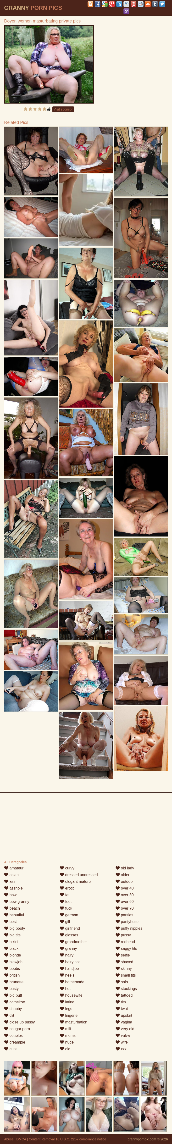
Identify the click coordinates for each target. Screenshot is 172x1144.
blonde (12, 955)
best (10, 922)
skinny (124, 969)
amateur (13, 868)
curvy (67, 868)
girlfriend (70, 928)
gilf (65, 922)
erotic (67, 888)
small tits (126, 975)
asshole (13, 888)
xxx (121, 1049)
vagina (124, 1022)
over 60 (125, 902)
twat (122, 1009)
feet (66, 902)
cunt (10, 1049)
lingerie (69, 1015)
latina (67, 1002)
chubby (13, 1009)
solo (122, 982)
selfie (123, 955)
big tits (12, 935)
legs (66, 1009)
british (12, 975)
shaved (124, 962)
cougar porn (17, 1029)
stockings (126, 989)
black (11, 948)
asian (11, 875)
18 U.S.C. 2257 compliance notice (80, 1139)
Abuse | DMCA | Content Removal (29, 1139)
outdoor (125, 881)
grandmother (73, 942)
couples (13, 1035)
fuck (66, 908)
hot (65, 989)
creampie (14, 1042)
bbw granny (16, 902)
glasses (69, 935)
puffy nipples (129, 928)
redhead (125, 942)
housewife (71, 995)
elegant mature (75, 881)
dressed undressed (79, 875)
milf (65, 1029)
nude (67, 1042)
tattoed (124, 995)
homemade (72, 982)
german (69, 915)
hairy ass (70, 962)
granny (68, 948)
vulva (123, 1035)
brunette (13, 982)
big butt (13, 995)
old (65, 1049)
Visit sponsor (63, 109)
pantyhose (127, 922)
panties (124, 915)
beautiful (14, 915)
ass (9, 881)
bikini (11, 942)
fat (64, 895)
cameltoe (14, 1002)
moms (68, 1035)
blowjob (13, 962)
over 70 (125, 908)
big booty (14, 928)
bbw (10, 895)
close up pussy (19, 1022)
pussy (123, 935)
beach (12, 908)
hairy (66, 955)
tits (121, 1002)
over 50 (125, 895)
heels (67, 975)
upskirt (124, 1015)
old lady (125, 868)
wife (122, 1042)
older (122, 875)
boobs (12, 969)
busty (11, 989)
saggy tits (126, 948)
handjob (69, 969)
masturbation (73, 1022)
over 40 (125, 888)
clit (9, 1015)
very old (125, 1029)
